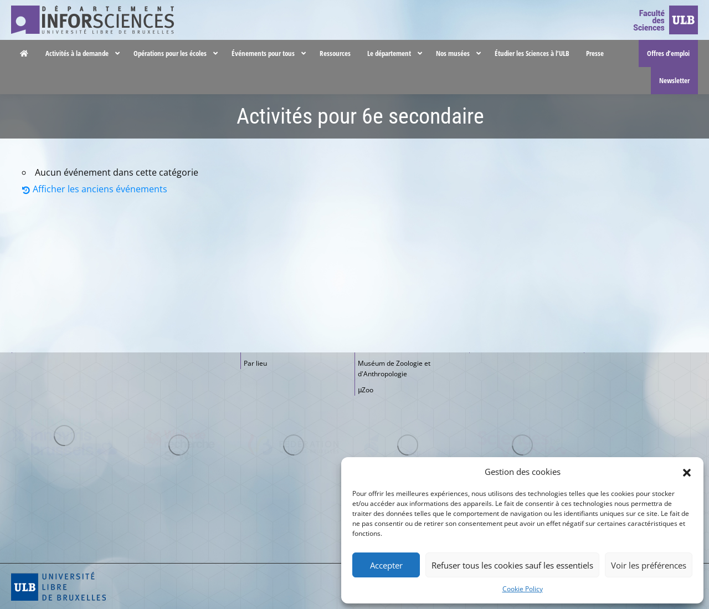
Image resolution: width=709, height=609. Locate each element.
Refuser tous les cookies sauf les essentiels (512, 565)
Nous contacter (563, 11)
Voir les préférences (648, 565)
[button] (686, 471)
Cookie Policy (522, 588)
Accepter (386, 565)
